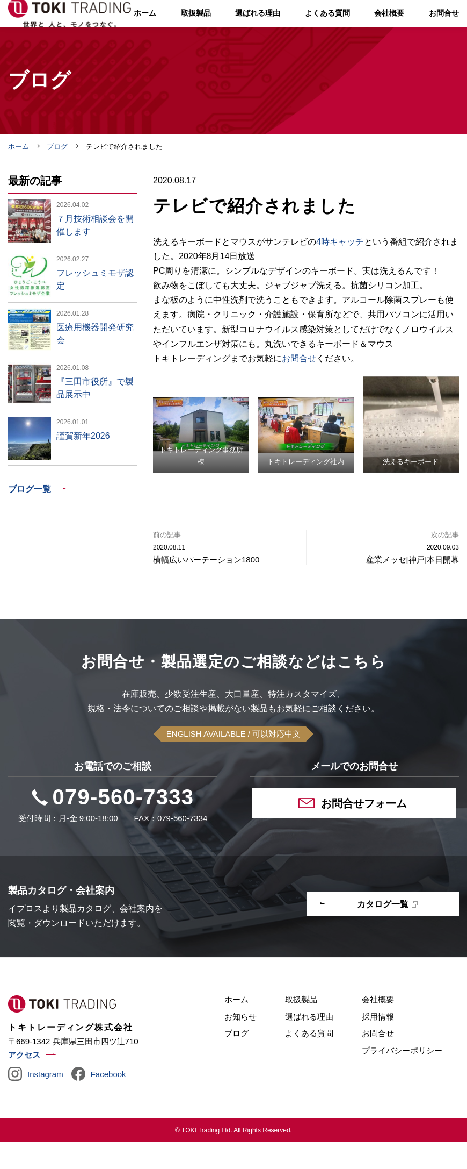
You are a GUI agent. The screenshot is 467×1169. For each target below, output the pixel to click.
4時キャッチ (340, 268)
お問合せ (299, 385)
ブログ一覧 (29, 516)
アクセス (24, 1081)
